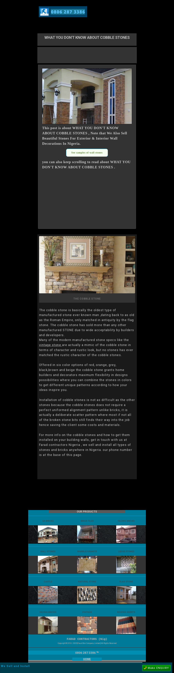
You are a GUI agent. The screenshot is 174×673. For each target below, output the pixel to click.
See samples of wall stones (87, 152)
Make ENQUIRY (156, 668)
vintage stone (50, 345)
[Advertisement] (87, 55)
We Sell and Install (15, 666)
